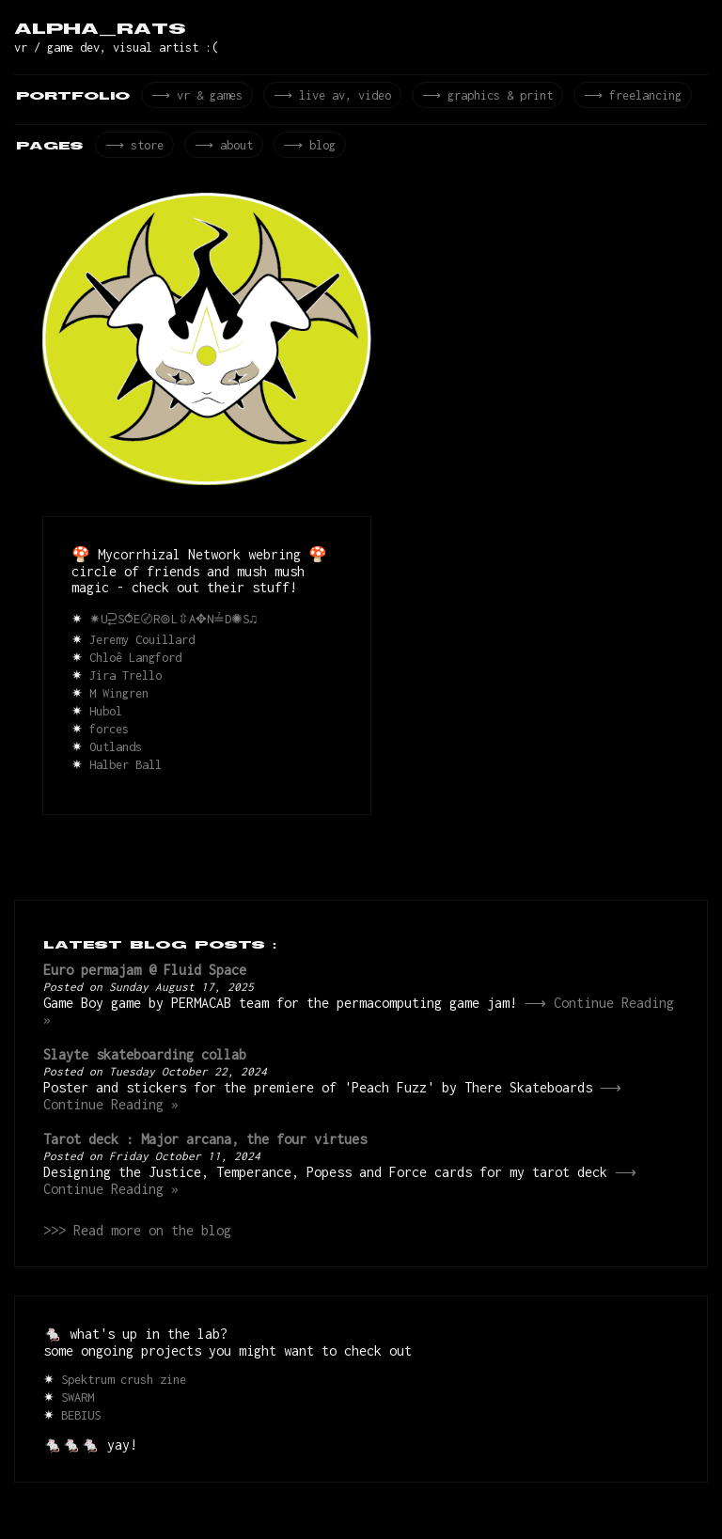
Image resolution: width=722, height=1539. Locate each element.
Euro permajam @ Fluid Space (144, 975)
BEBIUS (81, 1429)
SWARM (77, 1412)
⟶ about (219, 150)
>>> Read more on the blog (137, 1244)
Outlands (115, 753)
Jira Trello (125, 681)
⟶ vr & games (195, 97)
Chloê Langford (135, 663)
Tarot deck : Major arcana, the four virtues (205, 1150)
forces (109, 735)
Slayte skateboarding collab (144, 1063)
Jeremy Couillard (142, 645)
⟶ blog (303, 150)
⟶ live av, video (328, 97)
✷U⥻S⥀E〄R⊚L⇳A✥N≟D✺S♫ (175, 625)
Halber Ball (125, 770)
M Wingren (119, 699)
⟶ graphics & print (481, 97)
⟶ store (133, 150)
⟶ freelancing (623, 97)
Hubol (105, 717)
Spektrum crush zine (123, 1394)
